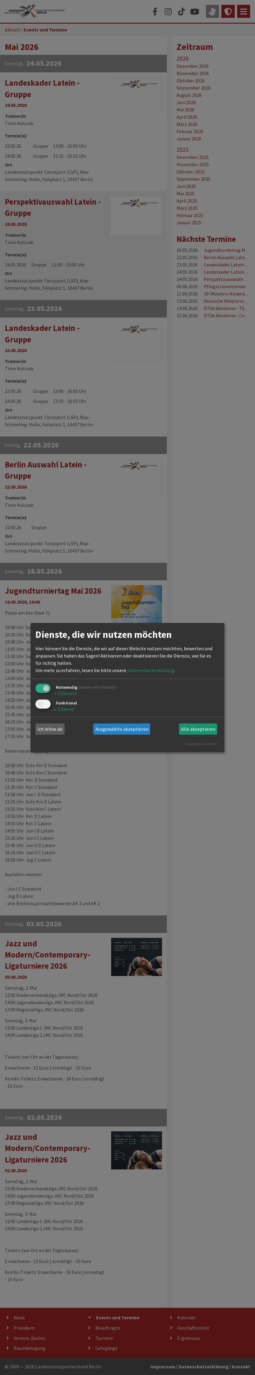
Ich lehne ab (49, 729)
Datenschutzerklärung (150, 670)
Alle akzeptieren (198, 729)
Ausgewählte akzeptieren (121, 729)
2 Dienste (65, 693)
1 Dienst (64, 709)
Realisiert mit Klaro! (201, 743)
